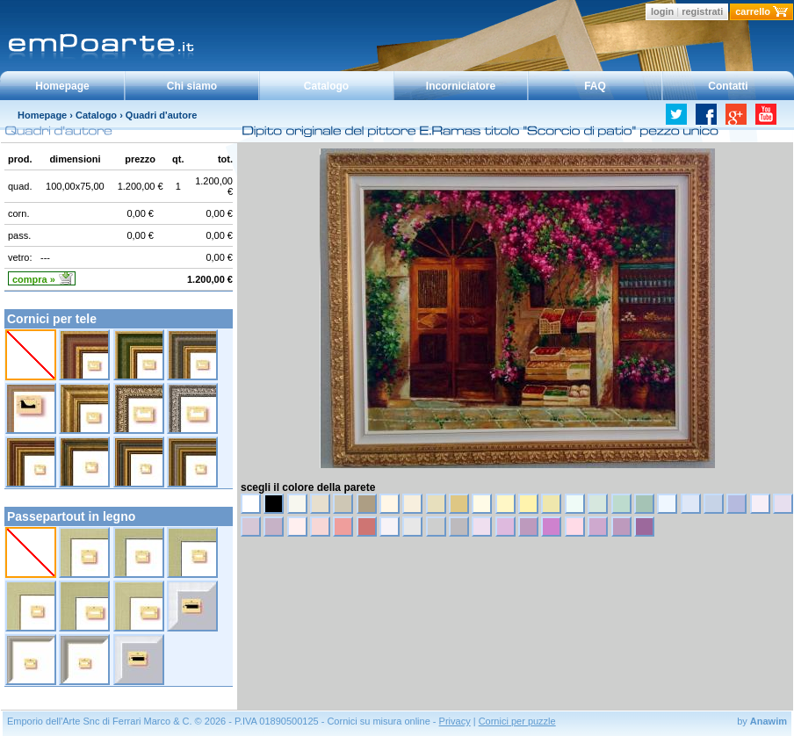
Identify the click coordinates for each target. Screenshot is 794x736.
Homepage (62, 86)
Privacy (455, 721)
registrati (702, 11)
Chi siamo (192, 86)
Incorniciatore (460, 86)
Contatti (727, 86)
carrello (752, 11)
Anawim (768, 721)
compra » (33, 279)
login (662, 11)
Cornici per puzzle (517, 721)
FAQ (595, 86)
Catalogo (326, 86)
